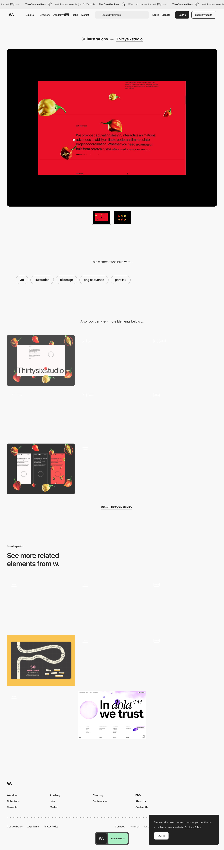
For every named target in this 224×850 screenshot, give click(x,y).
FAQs (138, 795)
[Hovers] (112, 414)
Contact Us (141, 807)
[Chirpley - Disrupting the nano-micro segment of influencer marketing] (41, 603)
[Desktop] (41, 360)
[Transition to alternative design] (112, 360)
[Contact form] (112, 469)
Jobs (75, 14)
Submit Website (203, 14)
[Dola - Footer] (112, 715)
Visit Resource (117, 838)
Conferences (100, 801)
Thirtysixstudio (129, 39)
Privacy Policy (51, 826)
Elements (12, 807)
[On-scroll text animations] (41, 414)
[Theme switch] (183, 360)
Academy (61, 14)
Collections (13, 801)
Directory (45, 14)
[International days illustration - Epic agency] (112, 603)
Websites (12, 795)
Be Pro (182, 14)
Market (85, 14)
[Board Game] (41, 660)
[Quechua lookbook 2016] (183, 659)
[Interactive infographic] (41, 716)
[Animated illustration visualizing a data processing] (112, 660)
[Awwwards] (11, 14)
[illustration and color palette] (183, 604)
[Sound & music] (183, 414)
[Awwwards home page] (101, 838)
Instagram (135, 826)
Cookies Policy (15, 826)
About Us (140, 801)
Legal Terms (33, 826)
